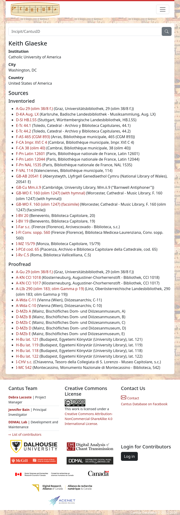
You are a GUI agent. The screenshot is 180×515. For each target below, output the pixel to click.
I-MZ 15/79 (25, 243)
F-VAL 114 (24, 170)
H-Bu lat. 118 (27, 350)
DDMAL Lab (17, 422)
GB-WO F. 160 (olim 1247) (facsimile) (47, 204)
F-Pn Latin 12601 (30, 153)
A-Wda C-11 (26, 300)
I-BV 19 (22, 221)
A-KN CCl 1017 (28, 283)
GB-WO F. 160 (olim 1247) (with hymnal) (50, 193)
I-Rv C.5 (22, 255)
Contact (130, 398)
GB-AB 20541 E (29, 176)
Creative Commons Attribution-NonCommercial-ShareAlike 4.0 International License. (88, 419)
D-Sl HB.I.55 (26, 119)
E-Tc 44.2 (23, 131)
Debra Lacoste (20, 397)
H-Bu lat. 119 (27, 345)
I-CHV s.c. (24, 361)
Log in (129, 456)
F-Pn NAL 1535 (28, 164)
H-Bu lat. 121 (27, 339)
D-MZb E (23, 333)
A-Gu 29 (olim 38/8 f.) (34, 108)
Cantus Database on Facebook (144, 404)
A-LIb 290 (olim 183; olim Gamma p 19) (50, 288)
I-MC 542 (24, 367)
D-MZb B (23, 316)
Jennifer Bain (19, 409)
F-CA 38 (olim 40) (30, 148)
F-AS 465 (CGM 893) (33, 136)
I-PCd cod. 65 (27, 249)
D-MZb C (23, 322)
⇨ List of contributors (24, 434)
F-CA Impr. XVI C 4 (31, 142)
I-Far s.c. (23, 226)
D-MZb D (23, 328)
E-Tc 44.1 (23, 125)
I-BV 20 (22, 215)
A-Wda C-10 (26, 305)
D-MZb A (23, 311)
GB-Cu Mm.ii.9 (28, 187)
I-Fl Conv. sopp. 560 (33, 232)
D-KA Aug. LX (27, 114)
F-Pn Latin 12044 (30, 159)
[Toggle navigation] (162, 9)
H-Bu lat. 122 (27, 356)
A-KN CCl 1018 (28, 277)
